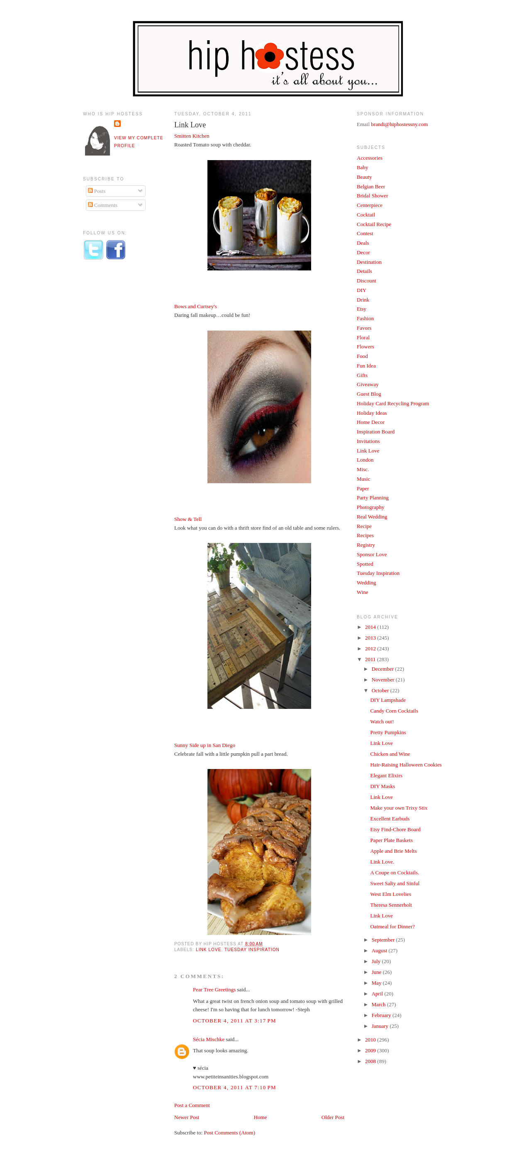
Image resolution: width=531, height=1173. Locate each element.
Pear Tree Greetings (214, 989)
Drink (363, 300)
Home (260, 1117)
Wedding (366, 582)
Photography (370, 507)
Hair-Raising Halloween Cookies (405, 765)
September (384, 940)
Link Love (190, 125)
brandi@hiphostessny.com (399, 124)
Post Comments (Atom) (230, 1132)
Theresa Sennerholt (391, 905)
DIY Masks (382, 786)
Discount (366, 280)
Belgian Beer (371, 186)
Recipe (364, 526)
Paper (363, 488)
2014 (371, 627)
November (384, 680)
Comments (103, 205)
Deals (363, 243)
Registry (366, 545)
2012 (371, 648)
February (382, 1015)
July (377, 961)
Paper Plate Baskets (391, 840)
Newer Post (186, 1117)
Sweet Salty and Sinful (394, 883)
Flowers (365, 346)
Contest (365, 233)
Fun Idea (366, 366)
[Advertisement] (116, 403)
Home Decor (371, 422)
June (377, 972)
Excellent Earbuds (389, 818)
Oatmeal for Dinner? (392, 926)
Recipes (365, 535)
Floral (363, 337)
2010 (371, 1040)
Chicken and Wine (390, 754)
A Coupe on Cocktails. (394, 872)
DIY (361, 290)
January (381, 1026)
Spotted (365, 564)
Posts (97, 191)
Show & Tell (188, 519)
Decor (363, 252)
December (383, 669)
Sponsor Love (372, 554)
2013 (371, 638)
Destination (369, 262)
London (365, 460)
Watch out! (382, 721)
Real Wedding (372, 516)
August (380, 950)
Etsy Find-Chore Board (395, 829)
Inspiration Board (376, 431)
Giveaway (368, 384)
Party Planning (373, 497)
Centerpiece (369, 205)
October (381, 690)
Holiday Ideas (372, 413)
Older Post (333, 1117)
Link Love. (382, 862)
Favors (364, 328)
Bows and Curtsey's (195, 306)
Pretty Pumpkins (388, 732)
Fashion (365, 318)
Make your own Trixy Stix (398, 808)
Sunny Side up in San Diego (204, 745)
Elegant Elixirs (386, 775)
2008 (371, 1061)
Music (363, 479)
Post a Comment (192, 1105)
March (379, 1004)
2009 (371, 1050)
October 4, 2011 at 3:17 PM (234, 1020)
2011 (371, 659)
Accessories (369, 158)
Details (364, 271)
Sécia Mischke (208, 1039)
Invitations (368, 441)
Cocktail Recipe (374, 224)
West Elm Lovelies (390, 894)
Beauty (364, 177)
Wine (362, 592)
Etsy (361, 309)
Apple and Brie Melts (393, 851)
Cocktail (366, 215)
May (377, 983)
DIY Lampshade (388, 700)
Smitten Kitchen (191, 136)
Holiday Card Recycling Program (393, 403)
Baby (362, 167)
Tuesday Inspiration (252, 949)
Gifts (362, 375)
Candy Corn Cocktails (394, 711)
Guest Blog (369, 394)
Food (362, 356)
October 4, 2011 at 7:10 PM (234, 1087)
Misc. (363, 469)
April (378, 993)
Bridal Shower (372, 195)
